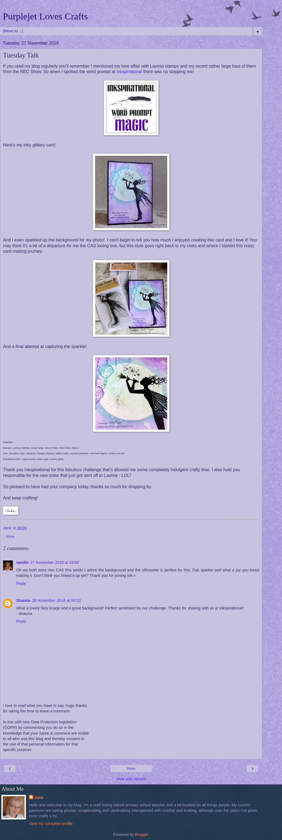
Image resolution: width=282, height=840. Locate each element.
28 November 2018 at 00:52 (56, 600)
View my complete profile (51, 823)
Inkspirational (129, 71)
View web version (131, 779)
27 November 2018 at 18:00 (54, 562)
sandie (22, 562)
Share (10, 537)
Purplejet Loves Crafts (45, 16)
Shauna (23, 600)
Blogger (141, 834)
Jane (38, 797)
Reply (21, 583)
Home (131, 768)
